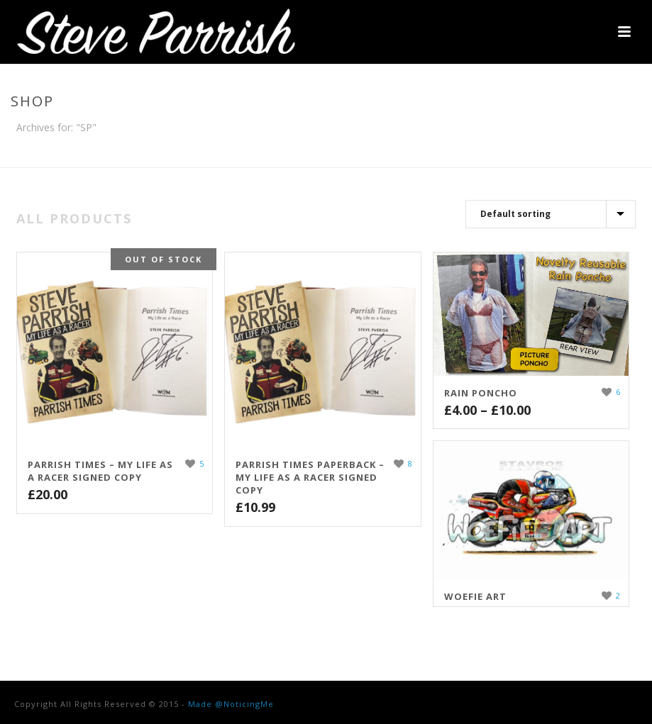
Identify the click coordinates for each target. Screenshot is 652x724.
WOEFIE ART (475, 596)
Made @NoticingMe (231, 703)
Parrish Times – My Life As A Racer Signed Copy (100, 471)
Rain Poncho (480, 392)
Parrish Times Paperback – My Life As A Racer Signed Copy (310, 477)
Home (590, 154)
